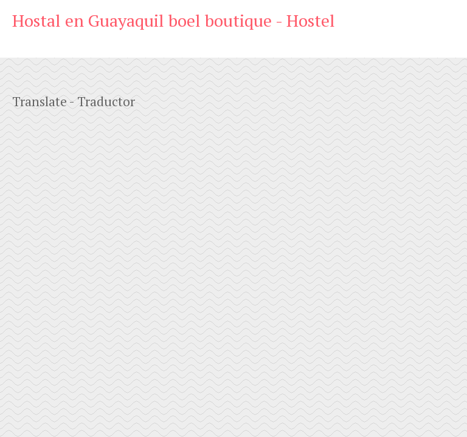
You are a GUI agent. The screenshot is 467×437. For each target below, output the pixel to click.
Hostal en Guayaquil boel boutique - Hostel (173, 20)
